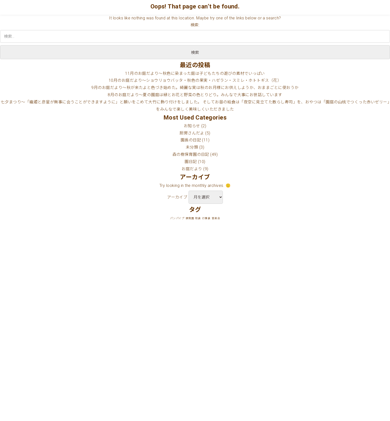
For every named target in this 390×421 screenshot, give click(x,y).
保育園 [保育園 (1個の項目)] (190, 218)
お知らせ (192, 126)
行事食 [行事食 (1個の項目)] (206, 218)
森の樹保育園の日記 (190, 154)
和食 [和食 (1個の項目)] (198, 218)
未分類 (192, 147)
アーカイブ (177, 197)
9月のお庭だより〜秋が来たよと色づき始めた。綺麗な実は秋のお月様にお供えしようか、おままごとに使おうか (194, 87)
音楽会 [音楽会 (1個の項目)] (216, 218)
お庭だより (192, 169)
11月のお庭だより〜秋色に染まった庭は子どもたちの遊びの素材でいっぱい (195, 73)
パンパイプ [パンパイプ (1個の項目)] (177, 218)
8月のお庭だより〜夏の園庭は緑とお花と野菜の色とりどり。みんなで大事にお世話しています (195, 94)
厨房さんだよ (192, 133)
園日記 (191, 161)
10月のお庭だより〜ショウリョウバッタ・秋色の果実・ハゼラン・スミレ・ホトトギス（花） (195, 80)
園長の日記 (191, 140)
